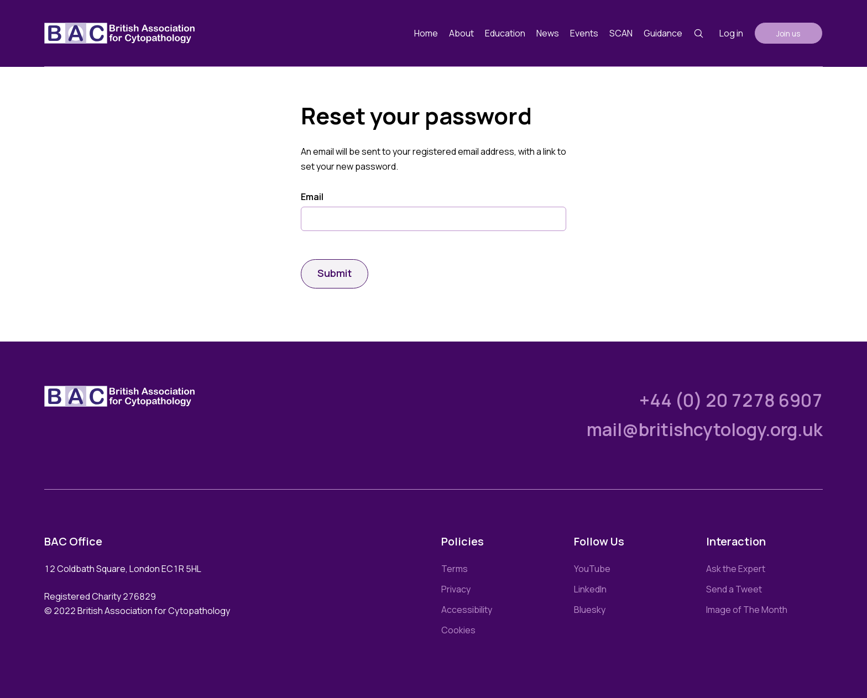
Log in (731, 33)
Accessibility (466, 609)
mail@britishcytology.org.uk (705, 429)
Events (584, 33)
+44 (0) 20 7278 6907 (731, 400)
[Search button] (698, 33)
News (547, 33)
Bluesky (589, 609)
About (461, 33)
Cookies (458, 630)
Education (505, 33)
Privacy (456, 589)
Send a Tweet (734, 589)
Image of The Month (746, 609)
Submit (334, 273)
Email (312, 197)
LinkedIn (590, 589)
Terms (454, 569)
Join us (788, 33)
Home (426, 33)
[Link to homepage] (119, 33)
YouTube (592, 569)
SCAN (621, 33)
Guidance (663, 33)
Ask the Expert (735, 569)
